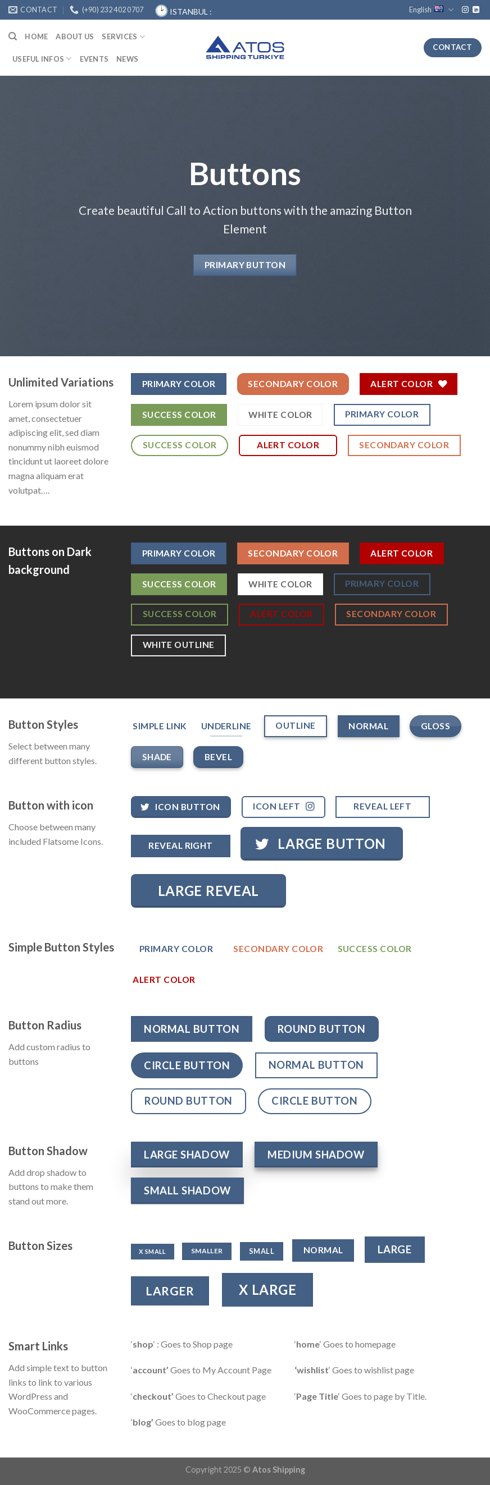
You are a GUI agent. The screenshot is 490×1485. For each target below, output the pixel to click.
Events (94, 58)
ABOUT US (75, 36)
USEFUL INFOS (42, 58)
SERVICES (123, 36)
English (431, 9)
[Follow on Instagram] (465, 10)
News (127, 58)
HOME (36, 36)
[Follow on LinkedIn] (476, 10)
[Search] (12, 36)
